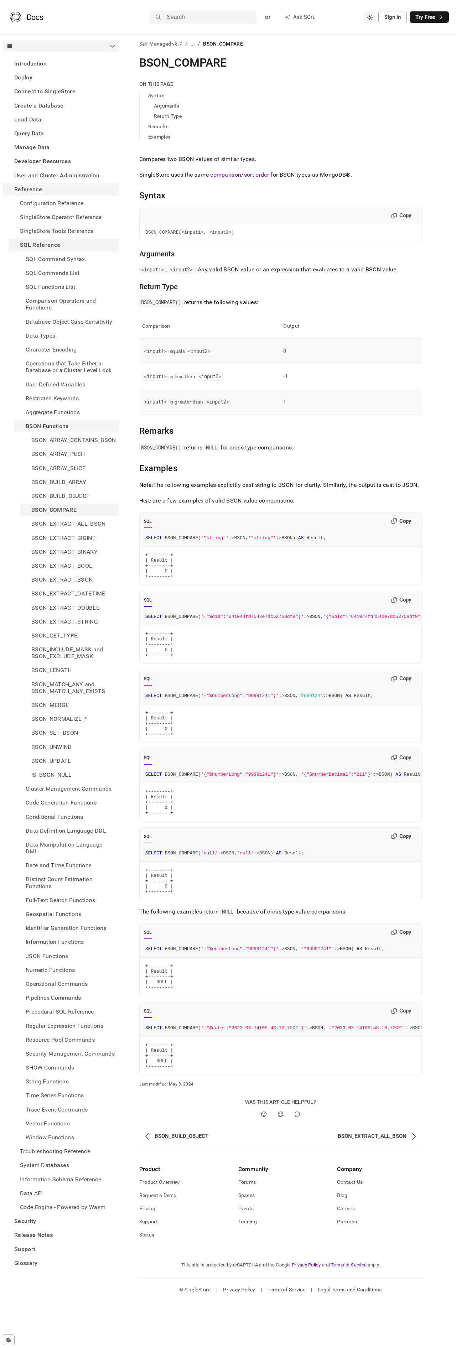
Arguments (167, 106)
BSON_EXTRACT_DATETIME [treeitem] (68, 593)
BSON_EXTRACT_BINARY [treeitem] (64, 551)
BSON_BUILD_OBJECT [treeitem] (60, 496)
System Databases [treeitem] (44, 1165)
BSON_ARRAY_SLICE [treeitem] (58, 468)
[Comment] (297, 1160)
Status (147, 1281)
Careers (346, 1254)
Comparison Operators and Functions (61, 304)
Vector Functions (48, 1123)
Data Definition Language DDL (66, 830)
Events (246, 1254)
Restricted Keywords (52, 398)
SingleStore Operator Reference (61, 217)
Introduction (30, 63)
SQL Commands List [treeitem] (52, 273)
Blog (342, 1241)
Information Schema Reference (60, 1179)
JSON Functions (47, 956)
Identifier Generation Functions (66, 928)
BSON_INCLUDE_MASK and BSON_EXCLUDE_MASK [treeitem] (67, 653)
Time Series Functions (55, 1095)
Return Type (168, 116)
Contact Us (350, 1228)
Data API (31, 1193)
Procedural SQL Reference (60, 1011)
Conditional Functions (54, 816)
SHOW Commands (50, 1067)
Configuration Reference (51, 203)
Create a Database (38, 105)
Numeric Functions (50, 970)
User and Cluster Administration (56, 175)
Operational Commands (57, 983)
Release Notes (33, 1235)
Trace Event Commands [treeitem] (57, 1109)
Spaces (246, 1241)
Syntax (156, 95)
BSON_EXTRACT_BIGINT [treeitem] (63, 538)
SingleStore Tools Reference (57, 231)
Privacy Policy (306, 1310)
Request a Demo (158, 1241)
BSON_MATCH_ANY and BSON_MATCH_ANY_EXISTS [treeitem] (68, 687)
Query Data (29, 133)
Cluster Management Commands (69, 788)
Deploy (23, 77)
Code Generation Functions (61, 802)
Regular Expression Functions (64, 1025)
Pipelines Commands (53, 997)
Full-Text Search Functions (60, 900)
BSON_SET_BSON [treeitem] (54, 732)
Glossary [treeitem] (26, 1263)
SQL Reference (40, 244)
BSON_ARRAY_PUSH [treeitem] (58, 454)
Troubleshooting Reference (55, 1151)
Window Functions (50, 1137)
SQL (148, 522)
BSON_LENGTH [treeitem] (51, 670)
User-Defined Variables (55, 384)
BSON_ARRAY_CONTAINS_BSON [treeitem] (73, 440)
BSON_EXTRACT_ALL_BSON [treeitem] (68, 523)
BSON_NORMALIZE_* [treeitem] (59, 718)
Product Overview (159, 1228)
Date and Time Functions (59, 865)
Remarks (158, 126)
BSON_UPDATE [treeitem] (51, 761)
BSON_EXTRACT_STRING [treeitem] (64, 621)
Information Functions (55, 941)
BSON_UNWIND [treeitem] (51, 747)
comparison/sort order (239, 174)
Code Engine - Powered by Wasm (62, 1207)
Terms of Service (349, 1310)
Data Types (40, 335)
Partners (347, 1267)
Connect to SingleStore (45, 91)
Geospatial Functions (53, 914)
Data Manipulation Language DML (64, 848)
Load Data (27, 119)
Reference (28, 189)
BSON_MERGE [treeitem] (50, 705)
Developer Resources (42, 161)
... (193, 44)
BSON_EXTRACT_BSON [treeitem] (62, 579)
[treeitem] (61, 63)
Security (25, 1221)
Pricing (147, 1254)
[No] (280, 1160)
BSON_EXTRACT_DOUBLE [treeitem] (65, 607)
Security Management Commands (70, 1053)
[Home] (26, 17)
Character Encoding (51, 349)
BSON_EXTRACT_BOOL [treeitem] (61, 565)
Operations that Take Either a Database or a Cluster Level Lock (69, 367)
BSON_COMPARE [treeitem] (54, 509)
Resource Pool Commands (60, 1039)
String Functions (47, 1081)
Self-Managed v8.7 (160, 44)
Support (24, 1249)
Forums (247, 1228)
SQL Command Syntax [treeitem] (55, 259)
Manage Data (32, 147)
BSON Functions (47, 426)
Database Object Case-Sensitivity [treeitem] (69, 321)
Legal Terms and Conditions (350, 1335)
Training (247, 1267)
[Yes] (263, 1160)
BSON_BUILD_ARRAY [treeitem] (58, 482)
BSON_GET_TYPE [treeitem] (54, 635)
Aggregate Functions (53, 412)
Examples (159, 137)
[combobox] (369, 17)
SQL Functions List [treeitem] (51, 286)
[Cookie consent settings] (9, 1339)
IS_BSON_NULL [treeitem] (51, 774)
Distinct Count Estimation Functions (59, 882)
